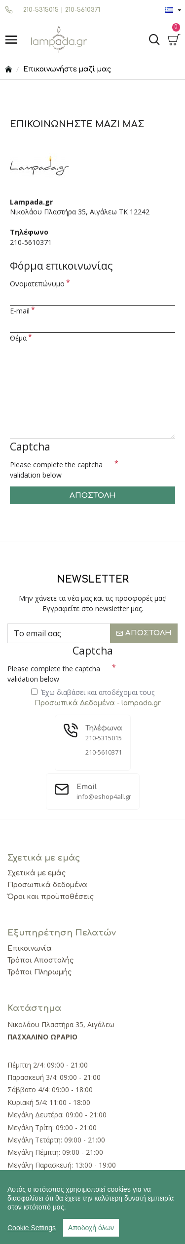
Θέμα (18, 338)
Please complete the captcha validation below (56, 470)
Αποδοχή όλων (91, 1228)
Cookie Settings (31, 1228)
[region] (92, 1207)
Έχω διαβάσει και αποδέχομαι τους (96, 698)
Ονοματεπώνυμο (37, 283)
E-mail (20, 310)
